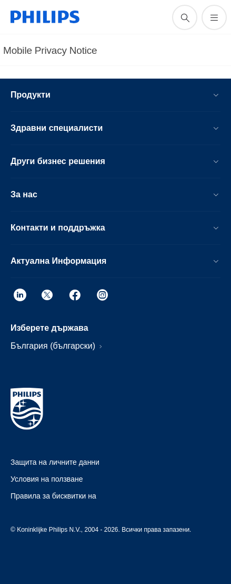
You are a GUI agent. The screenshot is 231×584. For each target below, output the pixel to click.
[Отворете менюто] (214, 17)
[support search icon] (184, 17)
